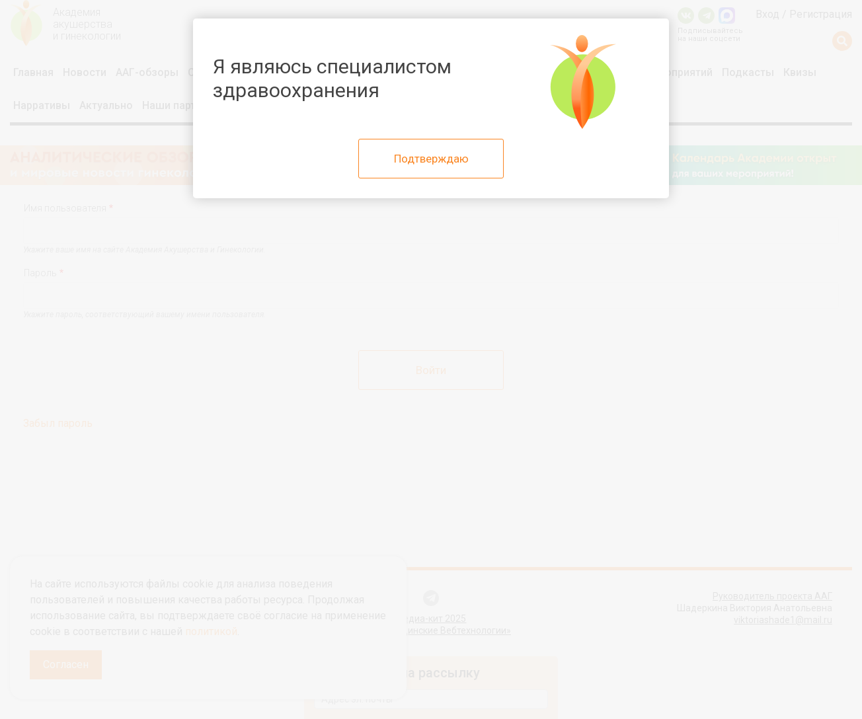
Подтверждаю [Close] (431, 158)
